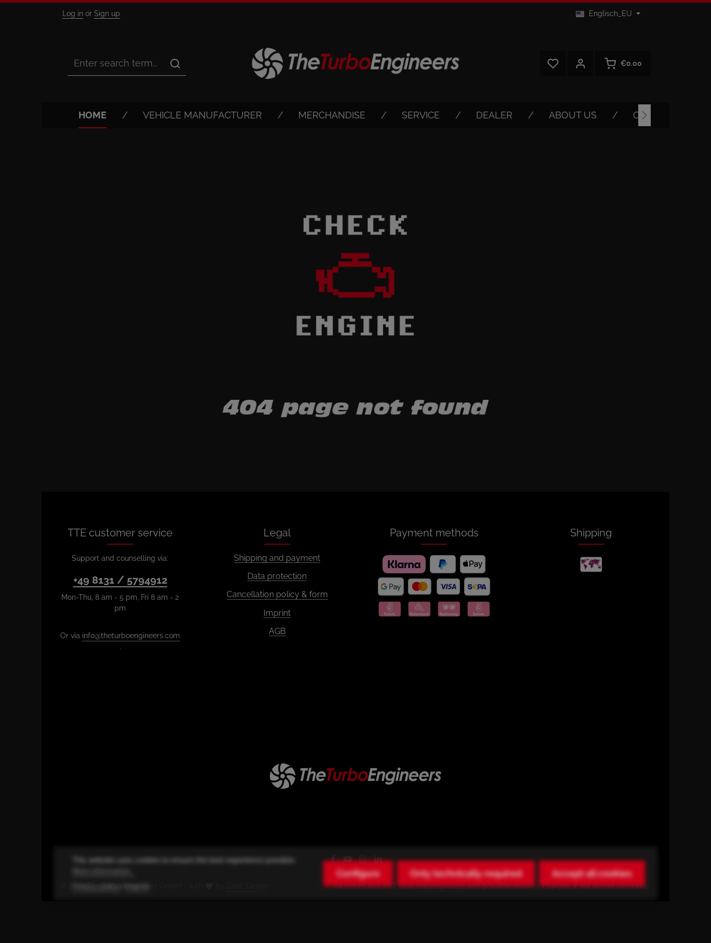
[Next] (644, 115)
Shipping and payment (277, 558)
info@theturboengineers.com (131, 635)
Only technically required (466, 886)
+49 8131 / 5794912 (120, 580)
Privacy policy (96, 899)
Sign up (107, 13)
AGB (277, 631)
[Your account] (580, 63)
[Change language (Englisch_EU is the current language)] (608, 13)
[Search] (175, 63)
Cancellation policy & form (277, 594)
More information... (103, 884)
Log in (72, 13)
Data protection (277, 576)
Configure (358, 886)
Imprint (277, 613)
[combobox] (116, 63)
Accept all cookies (592, 886)
